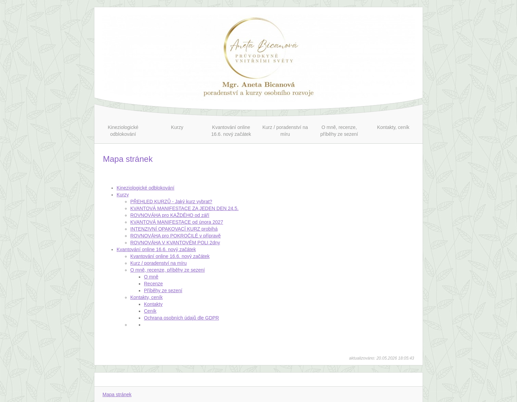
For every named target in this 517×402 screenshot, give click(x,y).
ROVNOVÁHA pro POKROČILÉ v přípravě (175, 235)
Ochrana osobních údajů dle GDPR (181, 318)
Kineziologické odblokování (145, 188)
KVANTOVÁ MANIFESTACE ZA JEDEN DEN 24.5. (184, 208)
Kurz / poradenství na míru (158, 263)
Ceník (150, 311)
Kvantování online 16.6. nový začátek (156, 249)
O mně (151, 277)
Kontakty (153, 304)
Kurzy (123, 194)
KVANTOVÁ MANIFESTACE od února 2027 (176, 222)
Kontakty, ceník (146, 297)
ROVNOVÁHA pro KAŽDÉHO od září (169, 215)
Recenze (153, 283)
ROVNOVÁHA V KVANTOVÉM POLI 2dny (175, 242)
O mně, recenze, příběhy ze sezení (167, 270)
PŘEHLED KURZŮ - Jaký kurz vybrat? (171, 201)
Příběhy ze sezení (163, 290)
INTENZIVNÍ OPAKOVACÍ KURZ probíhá (173, 229)
